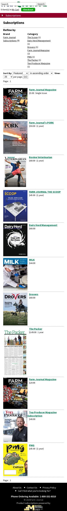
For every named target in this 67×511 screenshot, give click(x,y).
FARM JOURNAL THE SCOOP (45, 191)
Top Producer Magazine (38, 63)
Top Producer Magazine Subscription (42, 414)
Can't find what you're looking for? (34, 490)
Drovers (31, 47)
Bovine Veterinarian (40, 157)
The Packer (32, 60)
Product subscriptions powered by (33, 506)
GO (25, 77)
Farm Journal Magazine (38, 50)
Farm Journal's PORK (41, 122)
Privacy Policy (49, 487)
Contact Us (32, 487)
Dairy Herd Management (39, 40)
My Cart (15, 9)
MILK (32, 259)
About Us (17, 487)
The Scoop (32, 37)
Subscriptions (13, 15)
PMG (29, 56)
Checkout (28, 9)
